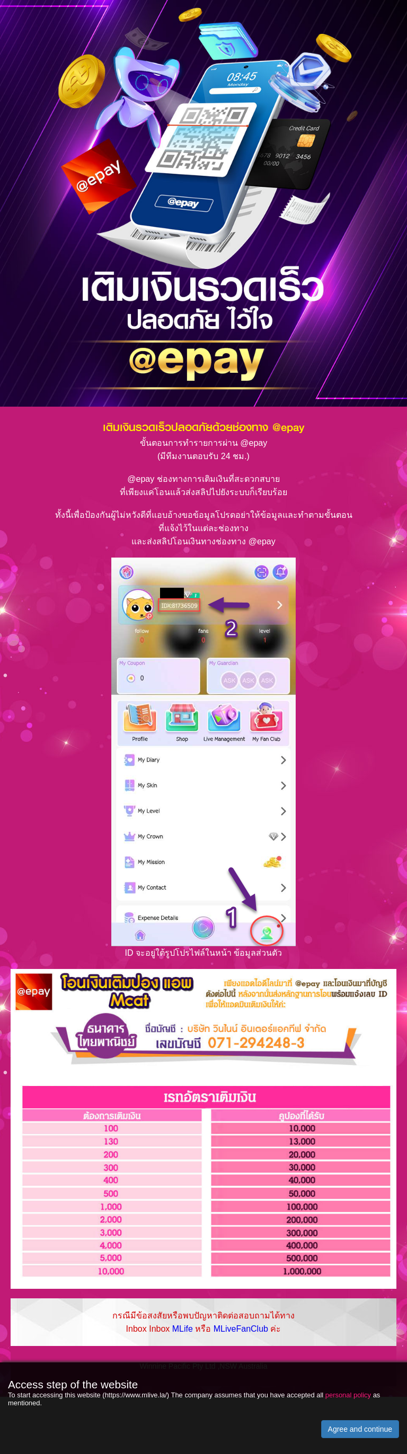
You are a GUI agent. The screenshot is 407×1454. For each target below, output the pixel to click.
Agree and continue (360, 1429)
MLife (182, 1328)
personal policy (348, 1395)
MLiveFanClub (241, 1328)
